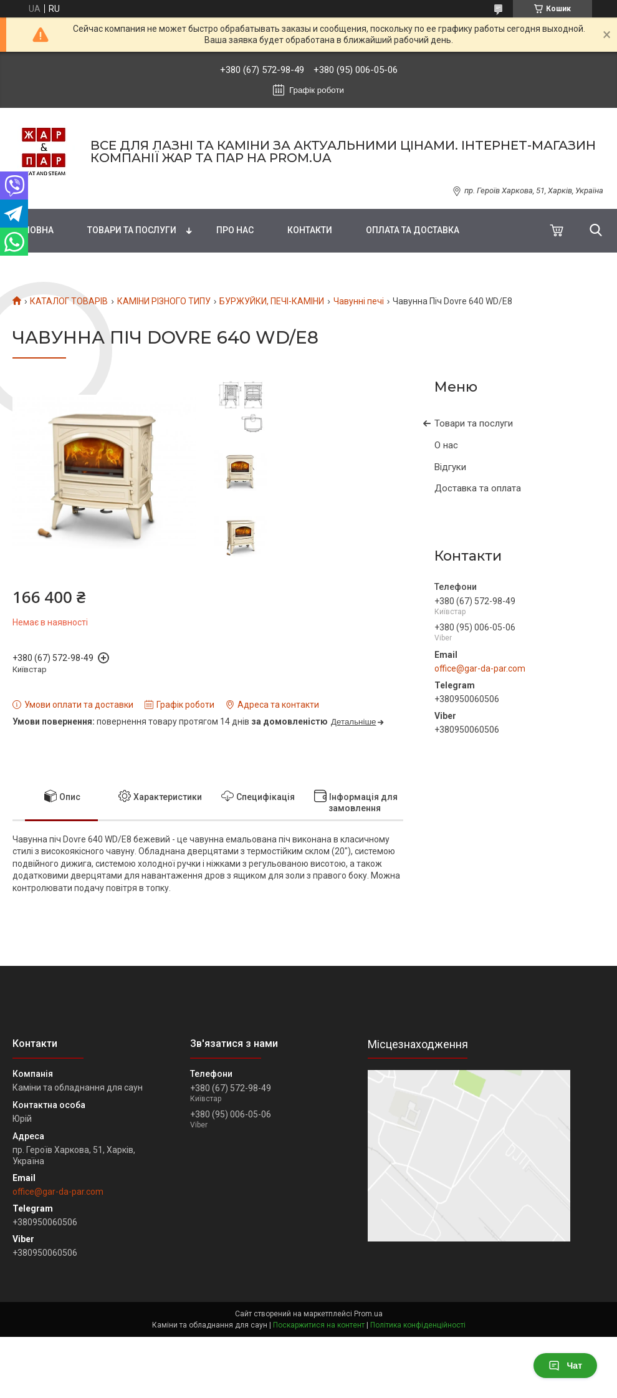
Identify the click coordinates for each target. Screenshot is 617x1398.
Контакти (309, 230)
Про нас (235, 230)
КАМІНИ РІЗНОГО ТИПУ (164, 301)
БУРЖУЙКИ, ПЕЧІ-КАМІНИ (271, 301)
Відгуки (450, 467)
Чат (565, 1365)
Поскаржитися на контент (319, 1325)
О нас (446, 445)
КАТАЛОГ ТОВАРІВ (69, 301)
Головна (33, 230)
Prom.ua (368, 1313)
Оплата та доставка (412, 230)
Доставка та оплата (477, 488)
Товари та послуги (131, 230)
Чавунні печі (358, 301)
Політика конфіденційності (418, 1325)
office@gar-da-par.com (479, 668)
